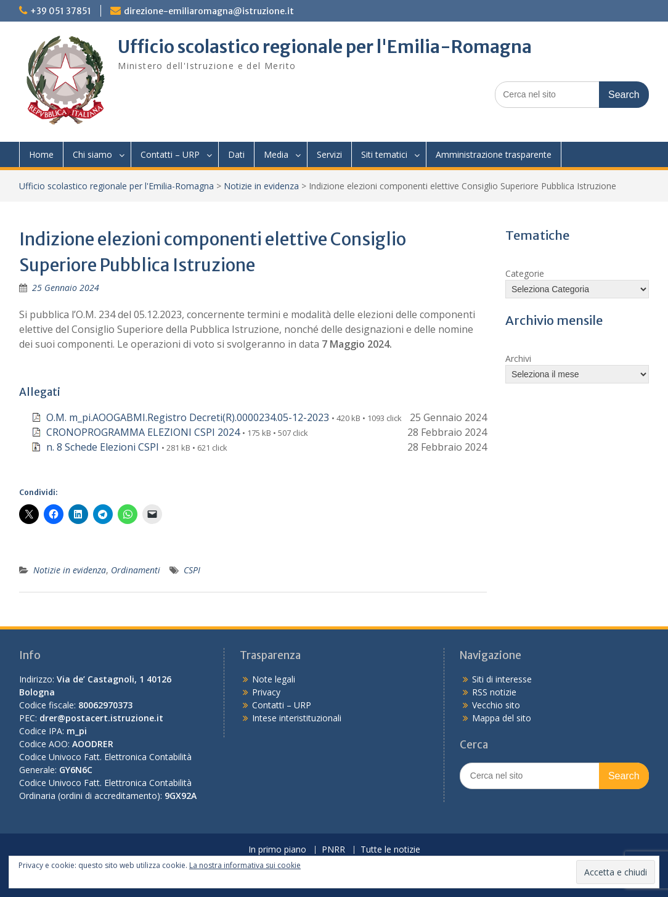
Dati (236, 154)
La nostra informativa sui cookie (245, 865)
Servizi (329, 154)
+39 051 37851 (60, 11)
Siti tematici (384, 154)
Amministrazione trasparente (494, 154)
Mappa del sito (501, 718)
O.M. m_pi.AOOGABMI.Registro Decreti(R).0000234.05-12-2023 (187, 417)
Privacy (266, 692)
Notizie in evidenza (261, 186)
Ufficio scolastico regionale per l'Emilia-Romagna (325, 47)
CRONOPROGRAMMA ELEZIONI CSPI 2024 (143, 432)
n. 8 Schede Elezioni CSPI (102, 447)
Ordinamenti (135, 570)
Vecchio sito (496, 705)
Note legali (273, 679)
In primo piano (277, 850)
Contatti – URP (170, 154)
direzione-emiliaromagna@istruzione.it (209, 11)
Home (41, 154)
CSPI (192, 570)
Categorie (524, 273)
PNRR (333, 850)
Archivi (518, 358)
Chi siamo (92, 154)
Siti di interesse (502, 679)
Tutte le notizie (390, 850)
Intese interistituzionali (296, 718)
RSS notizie (494, 692)
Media (276, 154)
